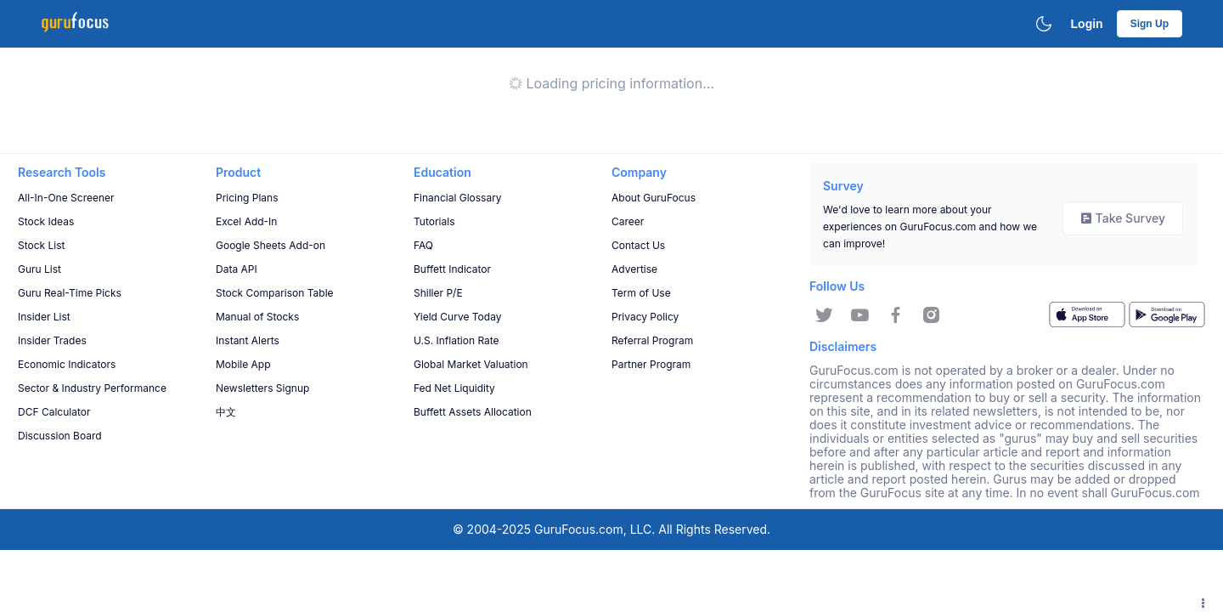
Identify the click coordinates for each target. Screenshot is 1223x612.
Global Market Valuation (471, 364)
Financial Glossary (458, 197)
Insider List (44, 316)
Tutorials (434, 221)
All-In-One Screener (66, 197)
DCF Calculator (54, 411)
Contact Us (638, 245)
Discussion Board (60, 435)
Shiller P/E (438, 292)
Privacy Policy (645, 316)
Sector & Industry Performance (92, 388)
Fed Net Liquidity (454, 388)
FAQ (423, 245)
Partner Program (651, 364)
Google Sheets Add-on (270, 245)
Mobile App (243, 364)
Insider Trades (52, 340)
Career (628, 221)
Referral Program (652, 340)
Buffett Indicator (452, 269)
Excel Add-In (246, 221)
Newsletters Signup (262, 388)
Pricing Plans (247, 197)
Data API (236, 269)
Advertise (634, 269)
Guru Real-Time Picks (69, 292)
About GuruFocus (654, 197)
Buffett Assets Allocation (473, 411)
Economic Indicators (67, 364)
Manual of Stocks (257, 316)
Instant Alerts (247, 340)
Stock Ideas (46, 221)
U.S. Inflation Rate (456, 340)
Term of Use (641, 292)
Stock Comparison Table (275, 292)
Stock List (41, 245)
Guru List (39, 269)
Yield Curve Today (457, 316)
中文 (226, 411)
